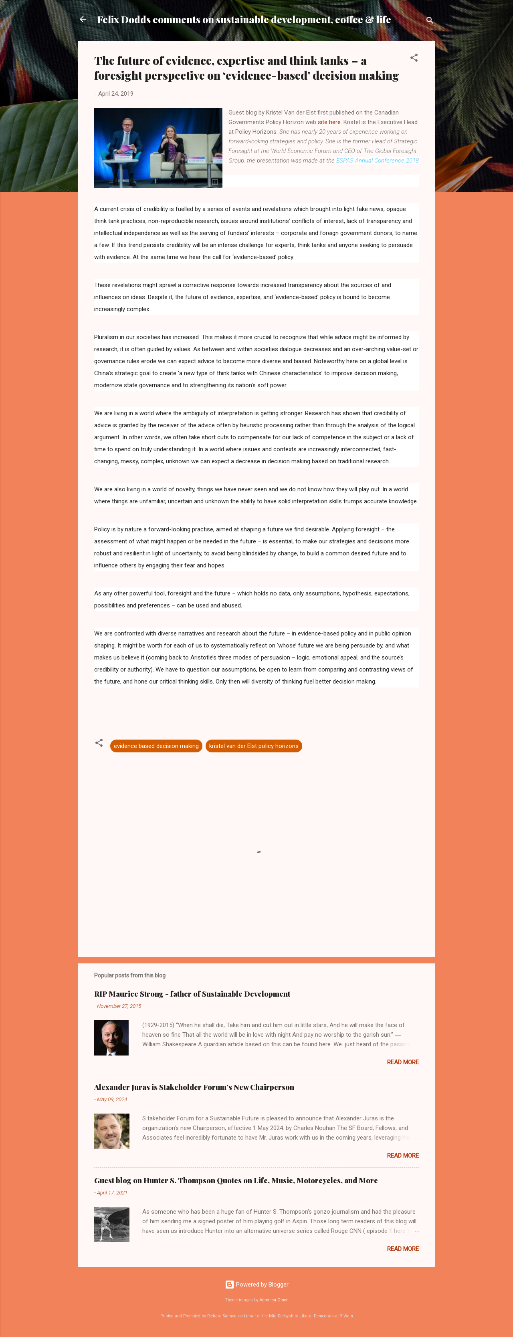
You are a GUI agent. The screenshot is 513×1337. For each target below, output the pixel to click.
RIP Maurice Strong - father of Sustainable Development (192, 994)
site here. (330, 122)
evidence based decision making (156, 746)
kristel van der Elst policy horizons (254, 746)
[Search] (430, 22)
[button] (414, 59)
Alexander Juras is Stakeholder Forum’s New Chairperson (194, 1087)
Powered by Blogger (257, 1284)
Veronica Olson (274, 1300)
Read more (403, 1062)
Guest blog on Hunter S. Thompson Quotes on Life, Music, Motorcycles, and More (236, 1180)
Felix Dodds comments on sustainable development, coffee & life (244, 19)
